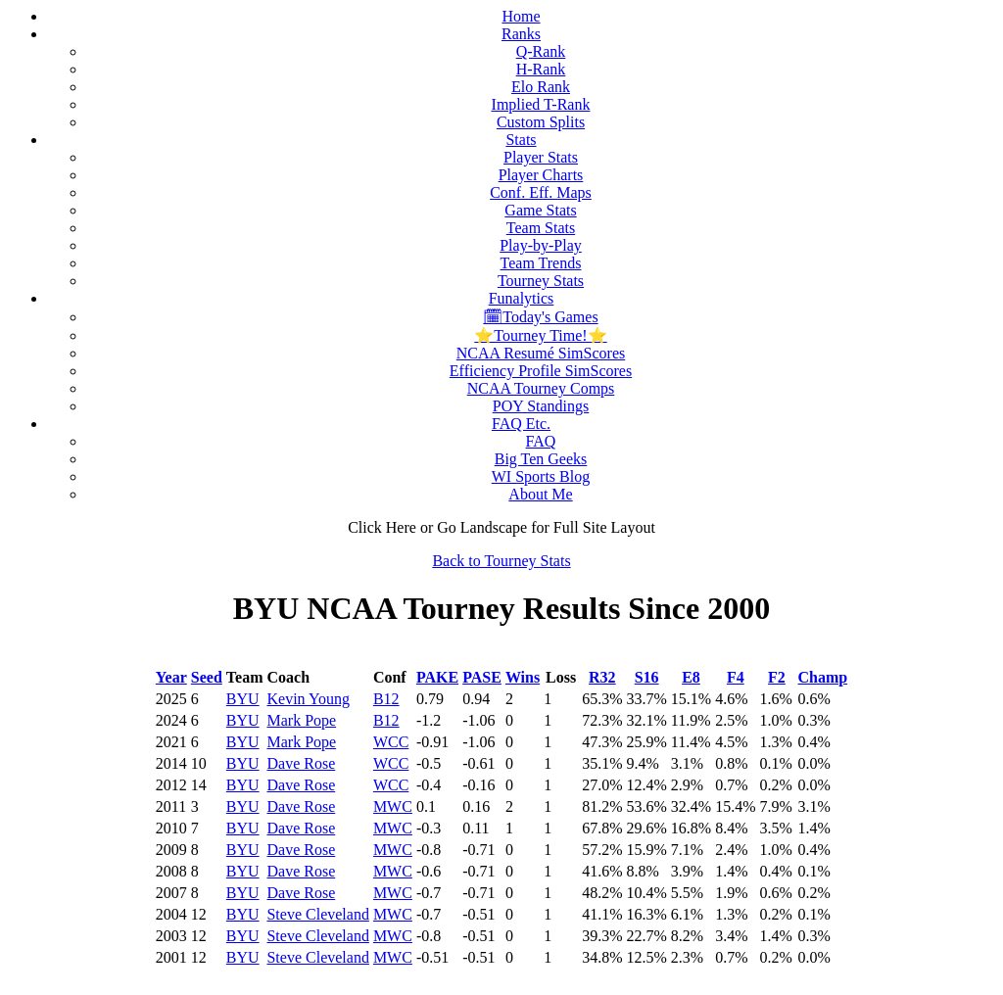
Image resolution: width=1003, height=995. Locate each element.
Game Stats (540, 210)
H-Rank (541, 69)
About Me (540, 494)
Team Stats (540, 227)
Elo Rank (540, 86)
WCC (390, 742)
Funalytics (521, 298)
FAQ (541, 441)
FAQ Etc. (521, 423)
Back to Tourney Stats (501, 560)
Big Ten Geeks (541, 458)
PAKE (437, 677)
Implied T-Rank (541, 104)
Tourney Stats (541, 280)
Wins (522, 677)
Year (171, 677)
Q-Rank (541, 51)
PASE (482, 677)
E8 (691, 677)
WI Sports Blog (541, 476)
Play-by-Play (541, 245)
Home (521, 16)
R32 (602, 677)
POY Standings (541, 406)
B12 (386, 698)
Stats (520, 139)
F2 (777, 677)
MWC (392, 806)
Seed (206, 677)
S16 (647, 677)
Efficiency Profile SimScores (541, 370)
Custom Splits (541, 122)
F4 (735, 677)
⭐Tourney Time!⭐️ (540, 335)
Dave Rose (300, 763)
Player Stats (540, 157)
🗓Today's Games (540, 316)
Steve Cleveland (317, 914)
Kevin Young (307, 698)
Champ (822, 677)
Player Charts (541, 174)
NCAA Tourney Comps (541, 388)
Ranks (521, 33)
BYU (243, 698)
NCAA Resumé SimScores (540, 353)
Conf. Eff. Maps (541, 192)
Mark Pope (301, 720)
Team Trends (541, 263)
